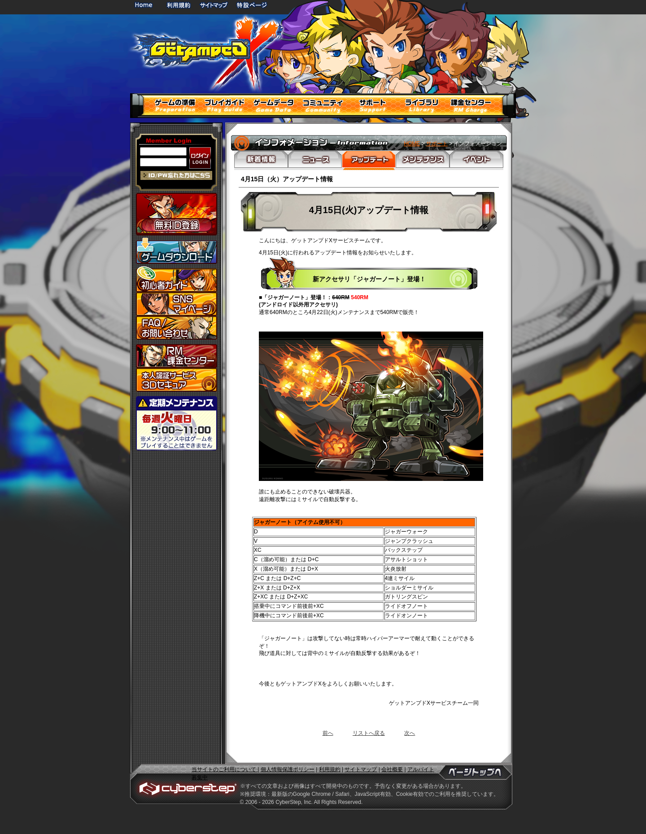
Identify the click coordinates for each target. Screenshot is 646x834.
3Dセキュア (176, 380)
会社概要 (392, 769)
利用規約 (179, 4)
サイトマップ (213, 4)
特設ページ (252, 4)
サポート (437, 143)
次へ (409, 733)
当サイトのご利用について (225, 769)
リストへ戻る (369, 733)
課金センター (176, 356)
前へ (328, 733)
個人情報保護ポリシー (287, 769)
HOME (145, 4)
